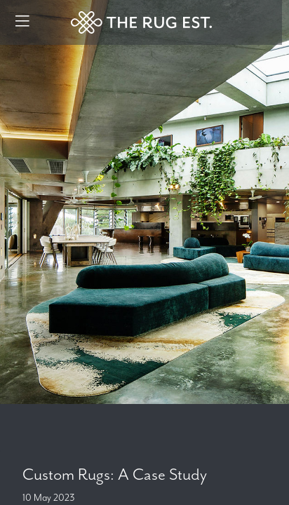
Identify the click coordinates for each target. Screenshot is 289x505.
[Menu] (22, 22)
